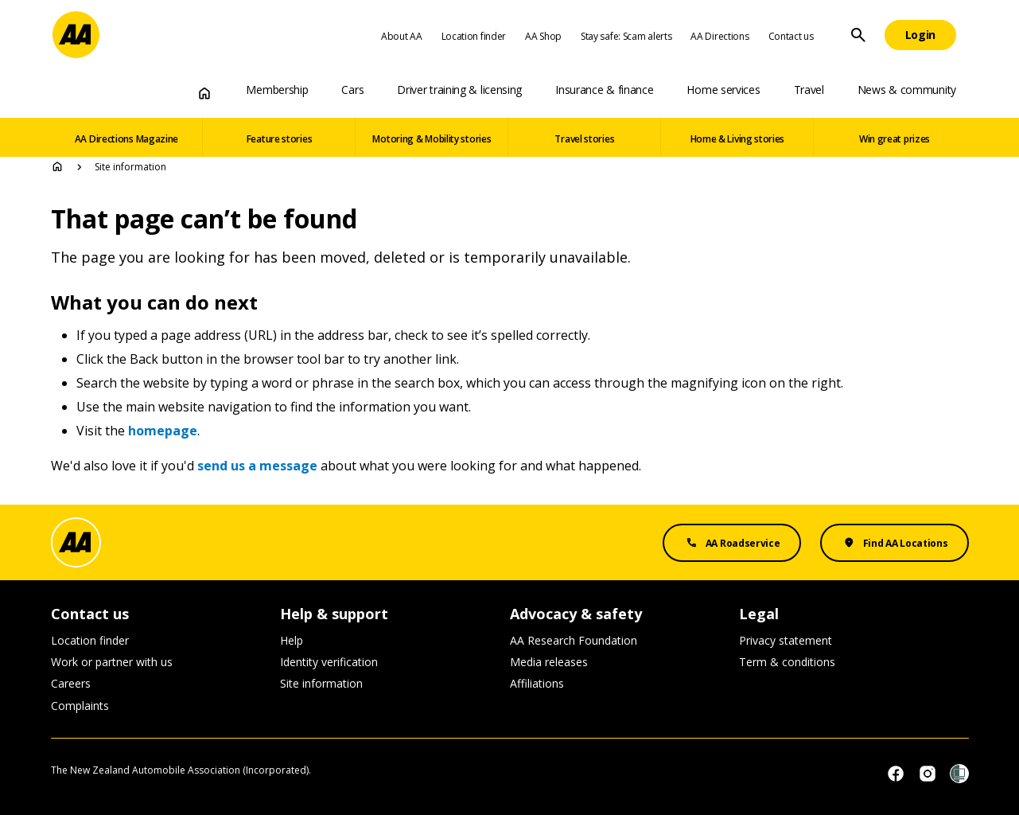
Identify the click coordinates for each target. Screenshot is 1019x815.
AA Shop (543, 36)
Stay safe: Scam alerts (626, 36)
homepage (162, 430)
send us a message (257, 465)
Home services (723, 89)
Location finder (474, 36)
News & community (907, 89)
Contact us (791, 36)
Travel (809, 89)
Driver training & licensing (459, 89)
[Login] (921, 35)
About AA (401, 36)
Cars (352, 89)
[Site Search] (858, 35)
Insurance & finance (604, 89)
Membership (277, 89)
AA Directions (719, 36)
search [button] (858, 35)
